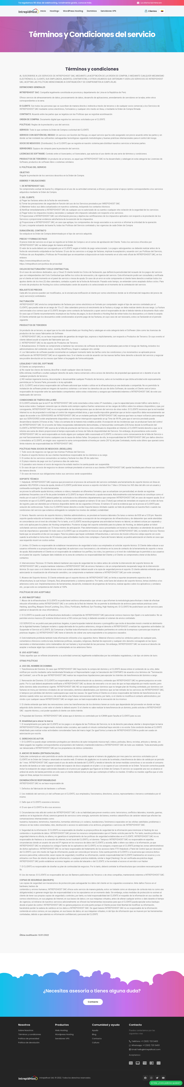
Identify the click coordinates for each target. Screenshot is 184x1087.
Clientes (152, 11)
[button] (93, 1002)
